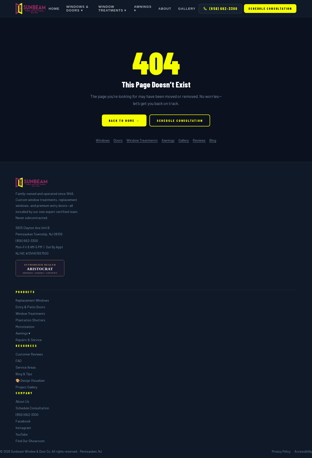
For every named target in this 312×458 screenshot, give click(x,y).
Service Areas (26, 367)
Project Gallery (26, 387)
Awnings (168, 140)
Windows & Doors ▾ (77, 8)
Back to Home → (124, 120)
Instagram (23, 428)
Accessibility (303, 451)
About (164, 8)
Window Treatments (142, 140)
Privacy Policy (281, 451)
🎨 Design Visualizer (30, 380)
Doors (118, 140)
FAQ (18, 361)
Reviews (199, 140)
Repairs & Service (29, 340)
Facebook (23, 421)
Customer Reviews (29, 354)
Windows (103, 140)
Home (54, 8)
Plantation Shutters (30, 320)
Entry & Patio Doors (30, 307)
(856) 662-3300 (220, 9)
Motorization (25, 326)
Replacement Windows (32, 300)
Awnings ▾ (143, 8)
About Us (22, 401)
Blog (212, 140)
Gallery (186, 8)
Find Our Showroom (30, 441)
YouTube (22, 434)
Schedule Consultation (270, 8)
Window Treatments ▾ (112, 8)
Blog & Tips (24, 374)
